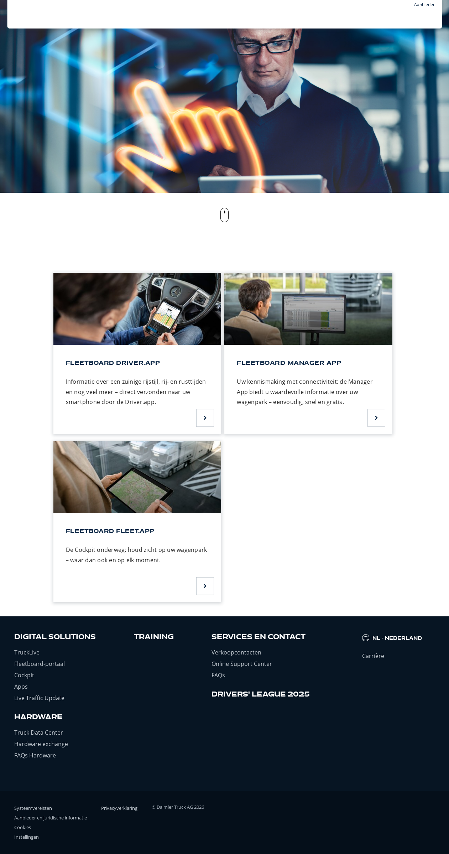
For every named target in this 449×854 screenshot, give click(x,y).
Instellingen (26, 837)
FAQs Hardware (35, 755)
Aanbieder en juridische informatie (50, 817)
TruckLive (27, 652)
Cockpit (24, 675)
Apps (21, 686)
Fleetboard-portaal (39, 664)
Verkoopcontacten (236, 652)
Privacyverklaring (119, 808)
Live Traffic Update (39, 698)
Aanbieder (424, 4)
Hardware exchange (41, 744)
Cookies (22, 827)
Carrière (373, 656)
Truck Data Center (38, 732)
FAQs (218, 675)
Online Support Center (242, 664)
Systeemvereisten (33, 808)
